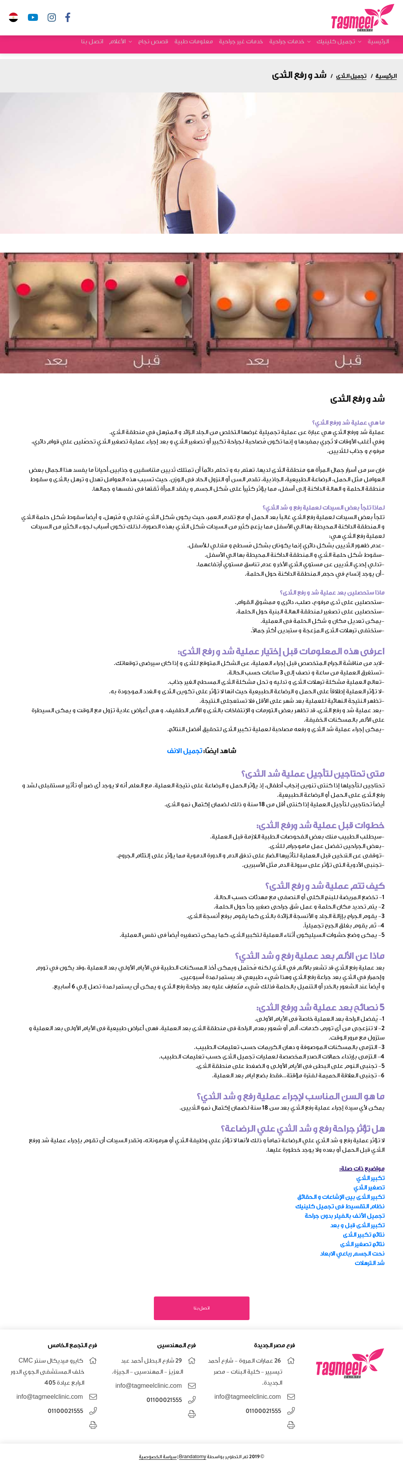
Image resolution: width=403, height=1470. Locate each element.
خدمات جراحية (289, 47)
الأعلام (126, 47)
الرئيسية (378, 47)
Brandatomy (192, 1456)
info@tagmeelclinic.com (247, 1397)
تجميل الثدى (351, 76)
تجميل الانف (184, 751)
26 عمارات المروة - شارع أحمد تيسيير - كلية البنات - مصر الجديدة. (245, 1371)
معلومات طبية (199, 47)
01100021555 (263, 1411)
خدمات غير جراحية (245, 47)
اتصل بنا (102, 47)
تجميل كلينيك (337, 47)
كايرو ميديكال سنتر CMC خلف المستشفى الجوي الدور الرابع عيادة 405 (47, 1371)
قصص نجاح (160, 47)
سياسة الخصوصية (158, 1456)
